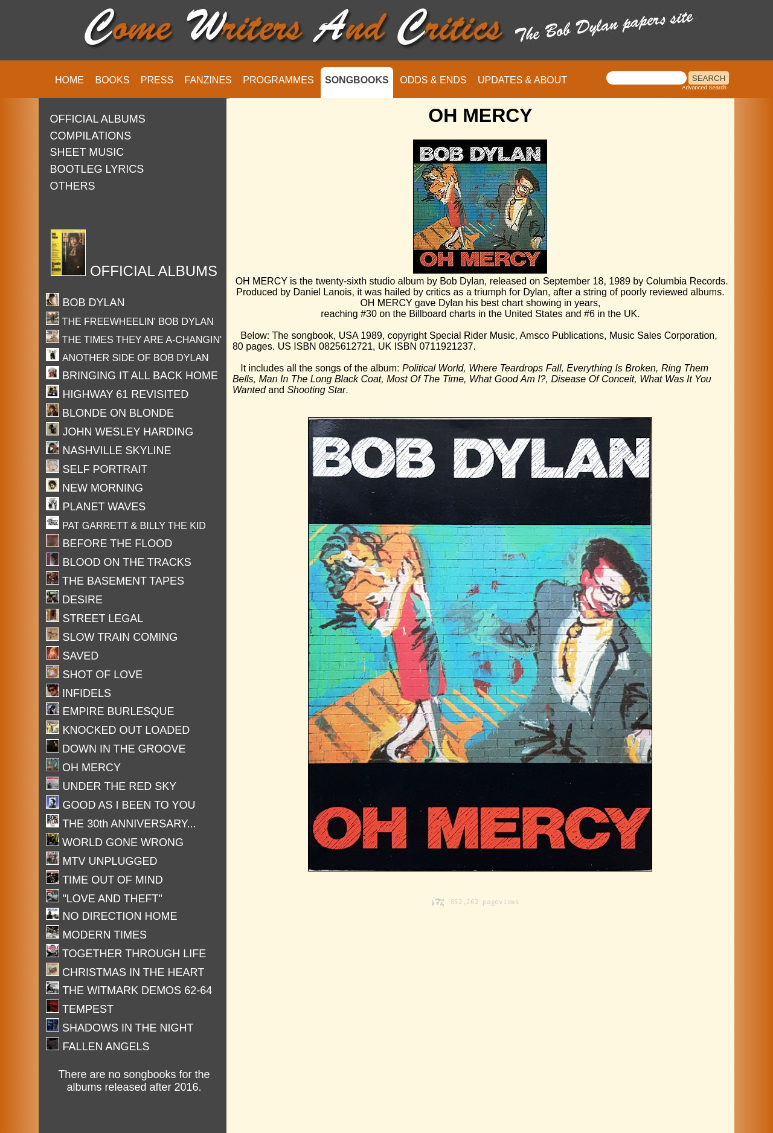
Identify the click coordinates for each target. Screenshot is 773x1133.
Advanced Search (704, 88)
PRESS (157, 80)
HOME (69, 80)
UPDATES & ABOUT (522, 80)
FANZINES (208, 80)
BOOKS (112, 80)
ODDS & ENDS (433, 80)
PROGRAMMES (278, 80)
